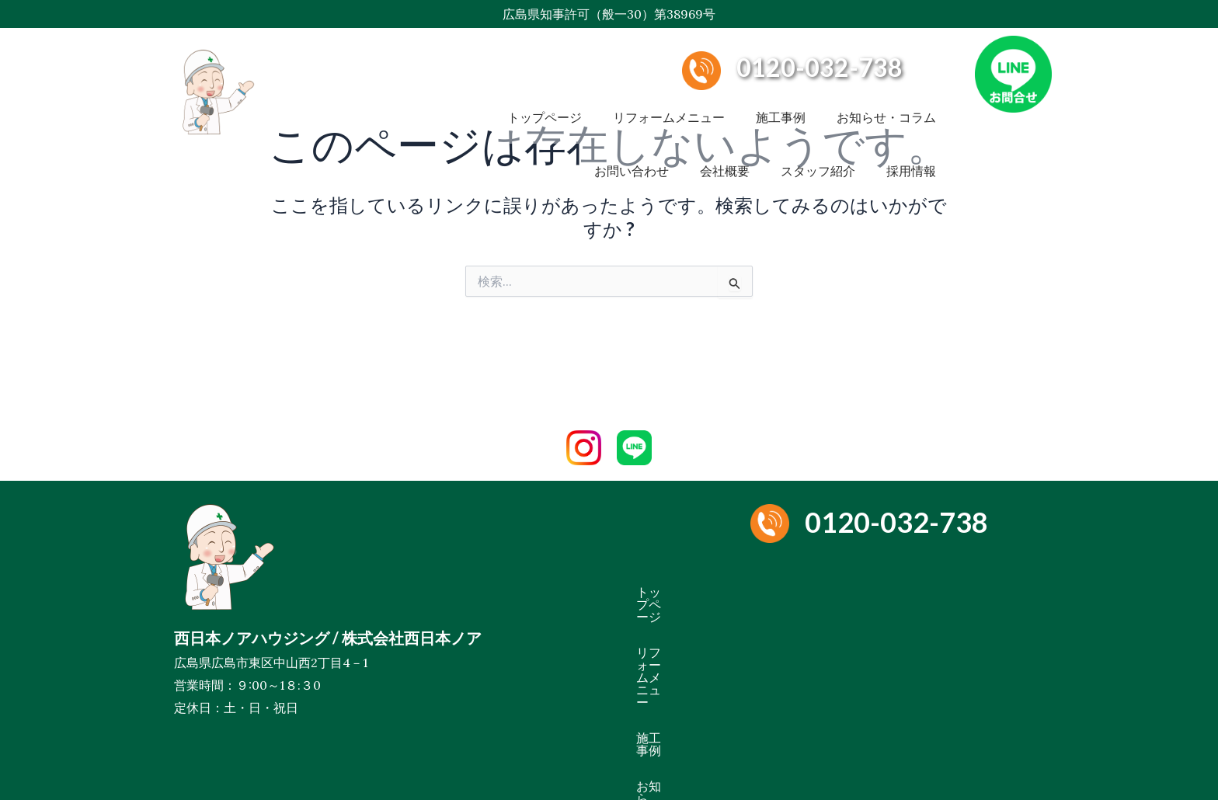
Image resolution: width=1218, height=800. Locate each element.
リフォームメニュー (669, 104)
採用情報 (911, 132)
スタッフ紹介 (818, 132)
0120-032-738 (819, 67)
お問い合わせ (631, 132)
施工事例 (781, 104)
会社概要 (725, 132)
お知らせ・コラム (886, 104)
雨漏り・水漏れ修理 (830, 627)
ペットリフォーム (959, 627)
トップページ (544, 104)
